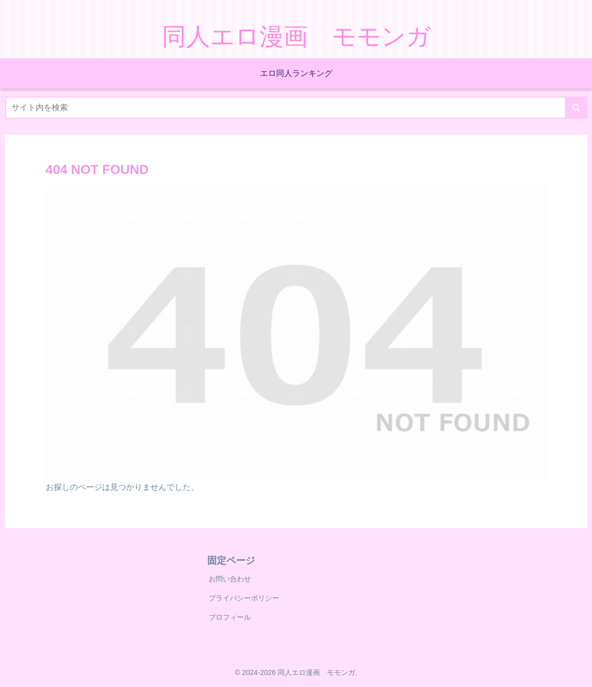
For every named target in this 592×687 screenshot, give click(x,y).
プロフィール (230, 617)
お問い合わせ (230, 579)
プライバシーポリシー (244, 598)
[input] (296, 108)
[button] (576, 108)
